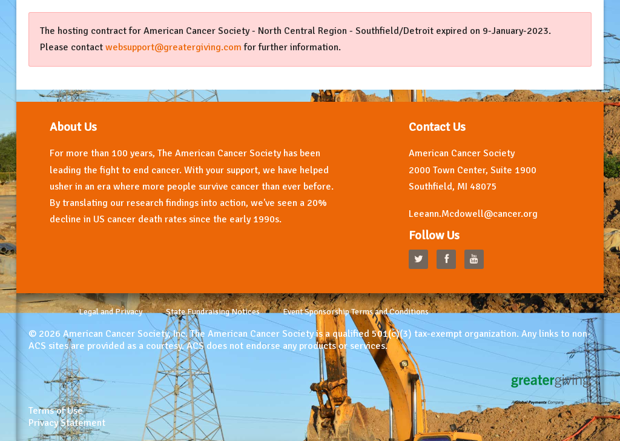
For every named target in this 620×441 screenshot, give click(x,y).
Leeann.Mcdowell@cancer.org (473, 214)
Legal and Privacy (111, 312)
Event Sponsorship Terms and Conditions (356, 312)
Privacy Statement (66, 423)
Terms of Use (55, 411)
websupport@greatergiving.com (173, 47)
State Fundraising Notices (213, 312)
